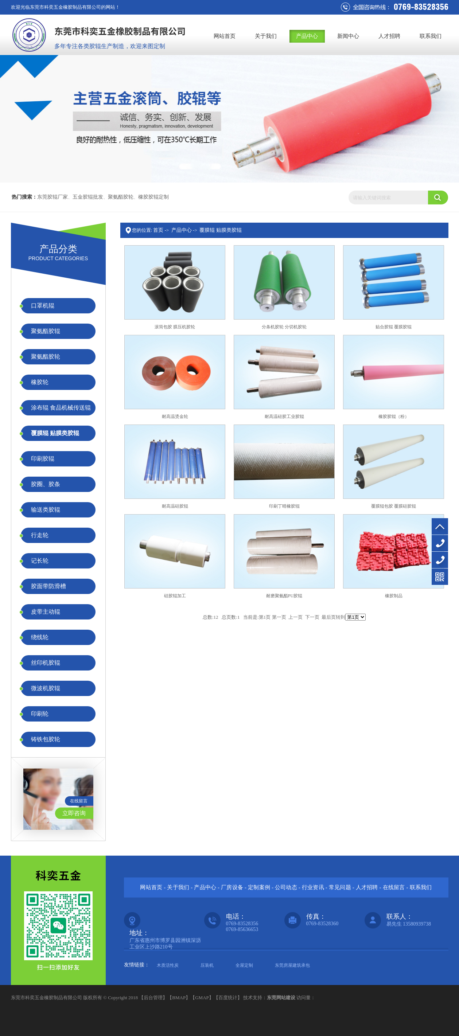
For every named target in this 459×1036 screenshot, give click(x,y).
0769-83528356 (440, 543)
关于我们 (266, 36)
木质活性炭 (168, 965)
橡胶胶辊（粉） (393, 416)
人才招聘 (389, 36)
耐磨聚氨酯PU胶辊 (284, 595)
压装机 (207, 965)
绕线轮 (39, 637)
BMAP (179, 997)
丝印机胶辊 (45, 663)
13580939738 (440, 560)
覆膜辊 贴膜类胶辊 (55, 433)
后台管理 (153, 997)
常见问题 (340, 887)
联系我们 (431, 36)
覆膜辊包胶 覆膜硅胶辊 (393, 506)
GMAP (202, 997)
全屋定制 (244, 965)
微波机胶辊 (45, 688)
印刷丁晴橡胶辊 (284, 506)
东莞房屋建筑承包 (292, 965)
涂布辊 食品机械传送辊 (61, 407)
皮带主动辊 (45, 612)
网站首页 (225, 36)
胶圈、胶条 (45, 484)
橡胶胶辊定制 (153, 197)
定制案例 (259, 887)
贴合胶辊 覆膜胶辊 (394, 326)
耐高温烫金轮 (175, 416)
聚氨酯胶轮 (120, 197)
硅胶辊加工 (175, 595)
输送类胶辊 (45, 510)
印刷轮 (39, 714)
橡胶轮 (39, 382)
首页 (158, 230)
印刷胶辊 (42, 459)
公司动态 (286, 887)
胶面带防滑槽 (48, 586)
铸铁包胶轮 (45, 739)
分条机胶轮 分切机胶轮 (284, 326)
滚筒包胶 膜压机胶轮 (175, 326)
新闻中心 (348, 36)
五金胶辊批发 (88, 197)
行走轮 (39, 535)
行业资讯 (313, 887)
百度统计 (227, 997)
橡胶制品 (393, 595)
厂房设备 (232, 887)
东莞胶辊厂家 (52, 197)
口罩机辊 (42, 305)
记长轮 (39, 561)
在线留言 (78, 801)
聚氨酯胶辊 (45, 331)
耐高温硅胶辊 (175, 506)
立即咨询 (74, 813)
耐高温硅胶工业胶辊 (284, 416)
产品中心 (307, 36)
